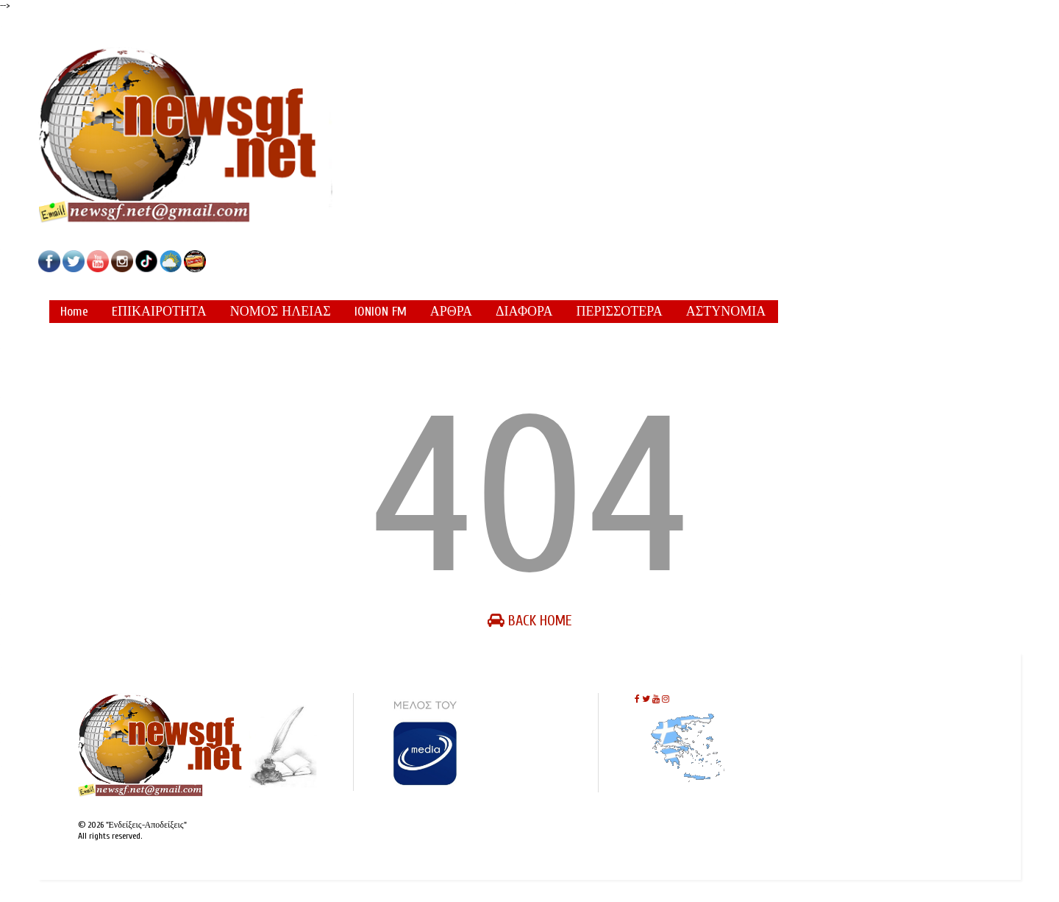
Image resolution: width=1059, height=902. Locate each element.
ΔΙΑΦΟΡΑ (524, 311)
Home (74, 311)
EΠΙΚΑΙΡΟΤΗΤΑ (159, 311)
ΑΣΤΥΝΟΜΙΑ (726, 311)
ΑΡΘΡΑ (451, 311)
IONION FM (380, 311)
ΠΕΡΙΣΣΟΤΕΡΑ (619, 311)
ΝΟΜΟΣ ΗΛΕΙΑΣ (280, 311)
